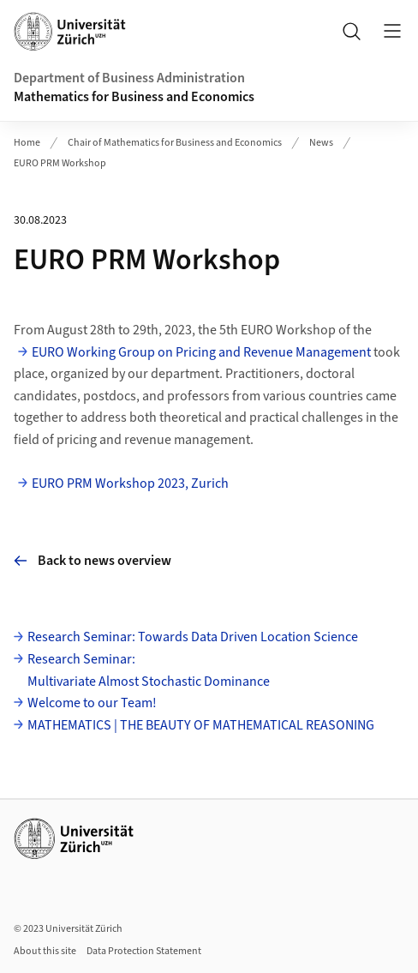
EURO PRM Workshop (60, 163)
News (321, 142)
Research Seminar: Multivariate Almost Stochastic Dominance (148, 670)
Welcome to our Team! (92, 703)
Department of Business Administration (129, 78)
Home (27, 142)
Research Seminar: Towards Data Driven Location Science (192, 637)
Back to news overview (92, 560)
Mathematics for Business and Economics (134, 96)
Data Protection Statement (144, 951)
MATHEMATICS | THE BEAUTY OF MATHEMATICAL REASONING (200, 725)
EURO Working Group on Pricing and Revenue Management (201, 352)
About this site (45, 951)
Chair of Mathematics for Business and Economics (175, 142)
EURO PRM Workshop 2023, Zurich (130, 483)
